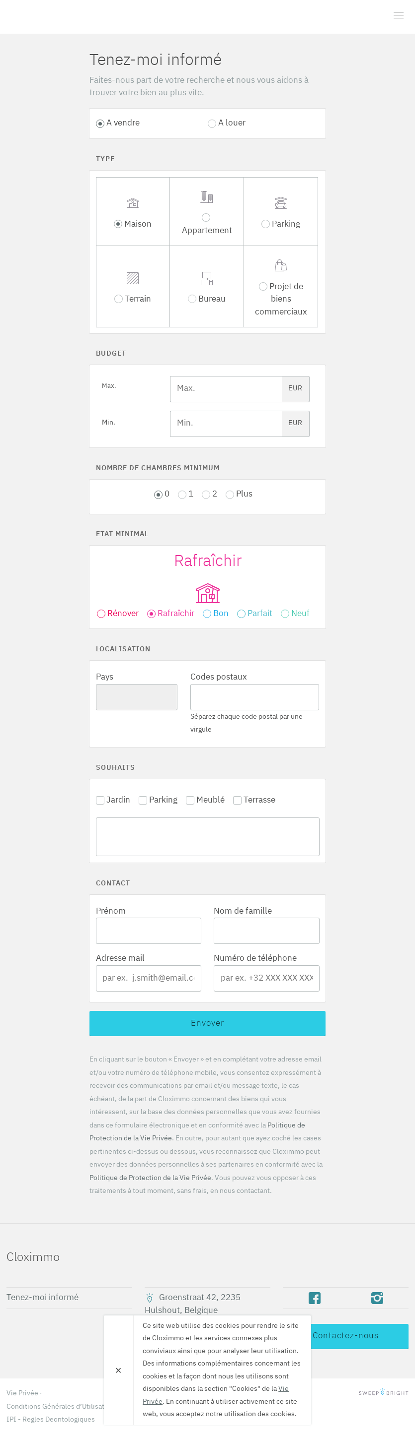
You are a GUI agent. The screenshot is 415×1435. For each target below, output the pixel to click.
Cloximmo (63, 17)
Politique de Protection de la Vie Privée (150, 1178)
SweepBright (384, 1393)
